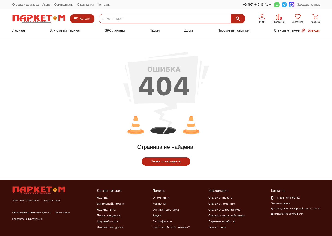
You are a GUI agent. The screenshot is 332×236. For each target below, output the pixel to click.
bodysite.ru (36, 219)
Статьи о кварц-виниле (224, 209)
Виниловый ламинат (65, 30)
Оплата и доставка (25, 4)
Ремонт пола (217, 227)
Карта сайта (63, 212)
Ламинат (18, 30)
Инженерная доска (110, 227)
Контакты (103, 4)
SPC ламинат (115, 30)
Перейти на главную (166, 161)
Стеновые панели (287, 30)
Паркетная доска (108, 215)
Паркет (154, 30)
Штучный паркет (108, 221)
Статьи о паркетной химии (226, 215)
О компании (85, 4)
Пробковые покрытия (233, 30)
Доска (188, 30)
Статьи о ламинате (221, 203)
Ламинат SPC (106, 209)
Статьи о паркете (220, 197)
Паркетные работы (221, 221)
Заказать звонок (308, 4)
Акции (46, 4)
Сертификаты (64, 4)
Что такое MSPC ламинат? (171, 227)
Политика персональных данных (31, 212)
